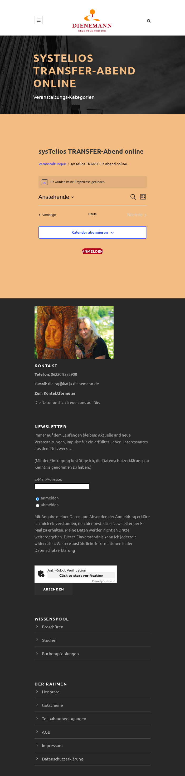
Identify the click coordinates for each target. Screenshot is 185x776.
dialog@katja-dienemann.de (73, 383)
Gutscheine (52, 705)
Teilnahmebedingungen (64, 718)
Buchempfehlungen (60, 653)
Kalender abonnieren (89, 232)
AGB (46, 731)
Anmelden (92, 251)
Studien (49, 640)
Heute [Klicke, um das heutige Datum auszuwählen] (92, 214)
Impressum (52, 745)
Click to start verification (81, 575)
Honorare (51, 691)
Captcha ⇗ (103, 581)
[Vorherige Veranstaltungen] (47, 215)
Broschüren (52, 626)
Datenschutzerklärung (55, 550)
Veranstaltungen (52, 163)
